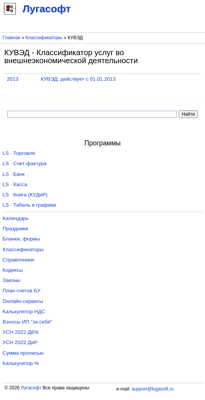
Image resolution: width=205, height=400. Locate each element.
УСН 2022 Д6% (21, 332)
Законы (12, 280)
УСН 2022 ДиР (20, 342)
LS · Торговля (19, 153)
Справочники (18, 260)
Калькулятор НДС (24, 311)
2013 (12, 79)
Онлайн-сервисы (23, 301)
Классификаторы (43, 37)
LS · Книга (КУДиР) (25, 195)
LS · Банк (14, 174)
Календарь (16, 218)
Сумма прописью (23, 353)
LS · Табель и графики (29, 205)
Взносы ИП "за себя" (27, 322)
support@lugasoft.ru (152, 389)
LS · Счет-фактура (25, 163)
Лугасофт (31, 387)
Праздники (15, 228)
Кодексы (13, 270)
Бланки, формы (21, 239)
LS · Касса (15, 184)
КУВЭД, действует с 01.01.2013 (78, 79)
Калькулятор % (21, 363)
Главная (12, 37)
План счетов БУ (21, 290)
